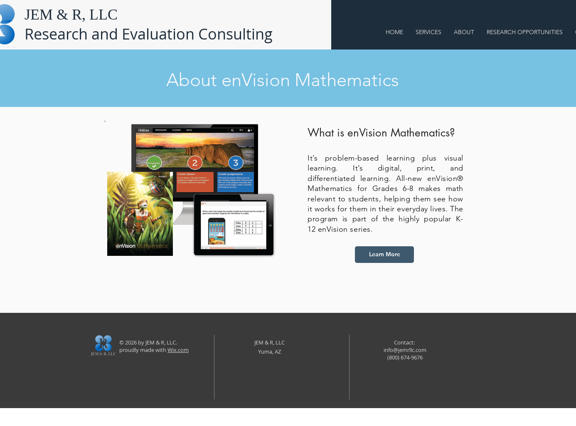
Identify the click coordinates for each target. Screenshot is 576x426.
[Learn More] (384, 254)
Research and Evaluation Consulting (149, 34)
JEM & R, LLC (71, 14)
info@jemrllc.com (405, 350)
